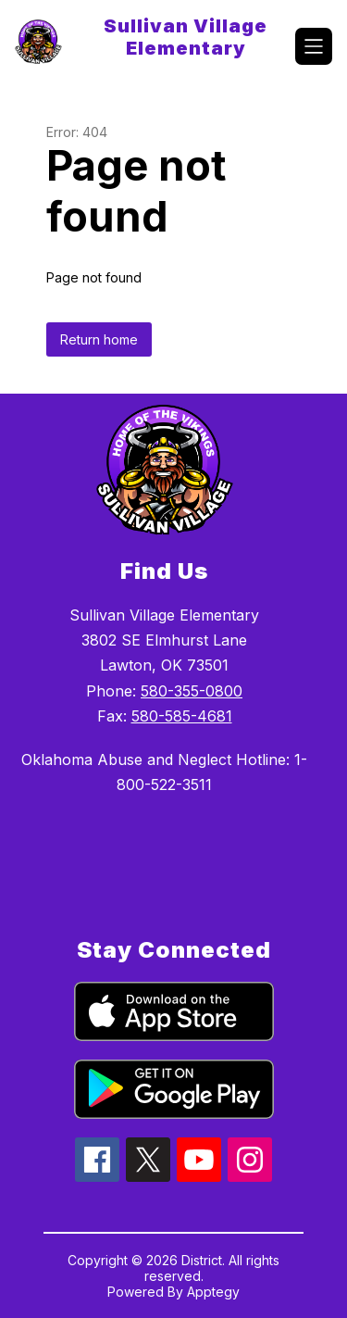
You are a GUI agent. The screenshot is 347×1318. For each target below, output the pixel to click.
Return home (99, 339)
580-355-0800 (191, 691)
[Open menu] (313, 46)
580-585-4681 (181, 716)
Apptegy (213, 1291)
